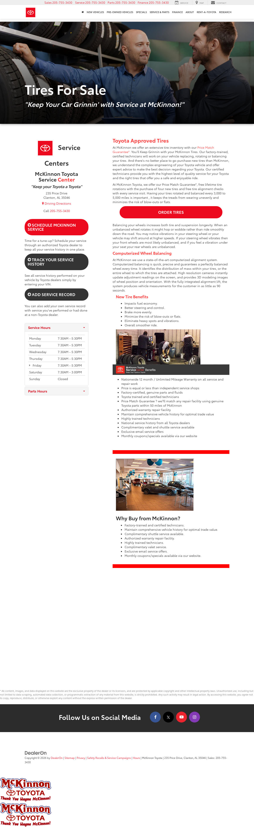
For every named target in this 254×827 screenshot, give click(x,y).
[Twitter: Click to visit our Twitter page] (168, 717)
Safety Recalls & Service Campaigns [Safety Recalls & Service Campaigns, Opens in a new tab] (109, 758)
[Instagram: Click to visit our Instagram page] (194, 717)
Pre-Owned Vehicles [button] (120, 12)
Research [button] (225, 12)
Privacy (81, 758)
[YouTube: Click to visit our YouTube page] (181, 717)
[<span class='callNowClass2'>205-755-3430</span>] (60, 211)
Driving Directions (56, 203)
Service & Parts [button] (159, 12)
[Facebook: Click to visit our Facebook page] (155, 717)
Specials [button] (141, 12)
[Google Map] (127, 631)
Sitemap (69, 758)
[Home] (82, 12)
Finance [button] (177, 12)
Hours (136, 758)
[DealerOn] (36, 752)
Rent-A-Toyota (206, 12)
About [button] (190, 12)
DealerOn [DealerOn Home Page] (57, 758)
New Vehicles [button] (95, 12)
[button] (58, 2)
